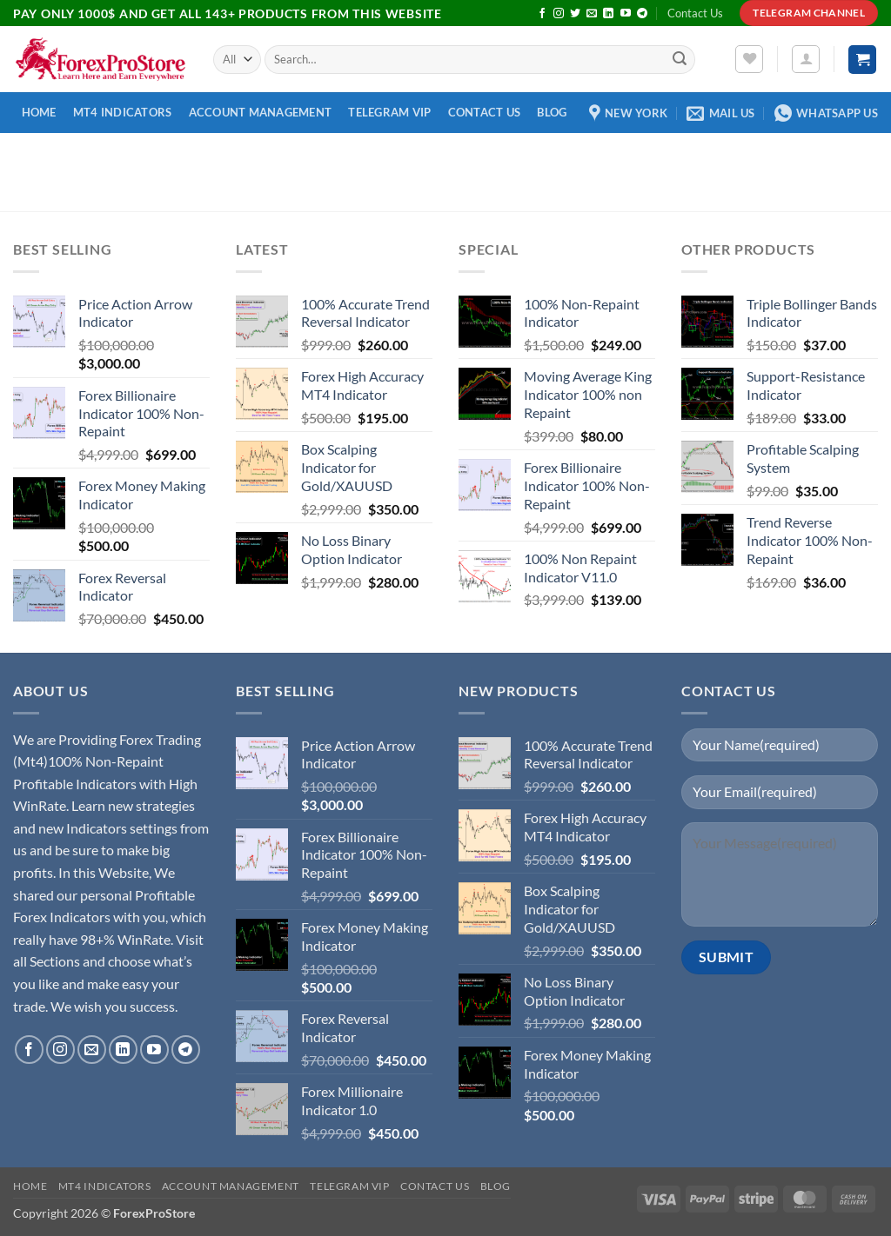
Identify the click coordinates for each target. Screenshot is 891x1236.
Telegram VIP (389, 112)
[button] (806, 59)
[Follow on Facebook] (542, 14)
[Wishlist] (749, 59)
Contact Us (695, 13)
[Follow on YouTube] (625, 14)
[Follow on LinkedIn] (608, 14)
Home (39, 112)
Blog (551, 112)
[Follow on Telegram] (642, 14)
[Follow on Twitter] (575, 14)
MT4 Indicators (122, 112)
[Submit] (679, 60)
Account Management (260, 112)
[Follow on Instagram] (558, 14)
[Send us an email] (591, 14)
